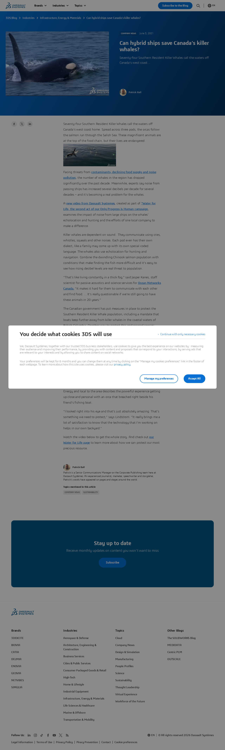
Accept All (194, 378)
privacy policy (122, 364)
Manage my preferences (158, 378)
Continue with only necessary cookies (182, 334)
